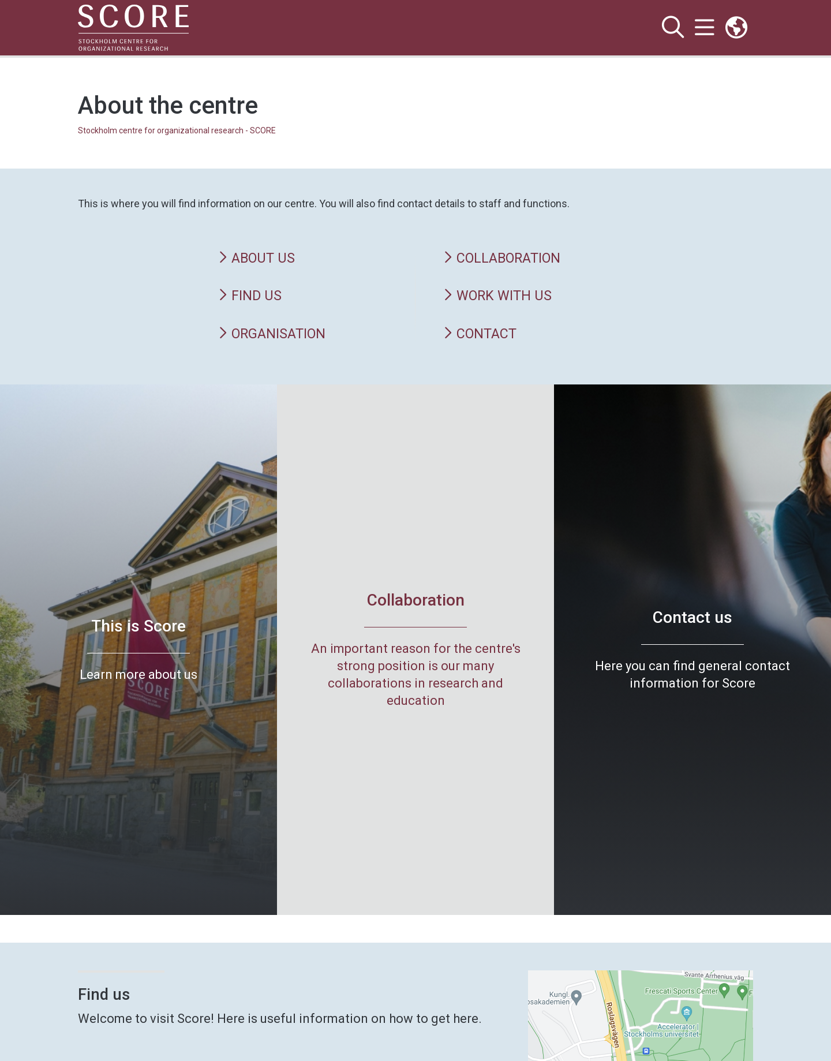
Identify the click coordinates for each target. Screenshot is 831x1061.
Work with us (497, 296)
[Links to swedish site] (736, 27)
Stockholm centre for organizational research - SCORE (177, 130)
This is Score (138, 626)
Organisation (271, 334)
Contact (479, 334)
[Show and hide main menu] (704, 27)
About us (256, 258)
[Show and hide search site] (673, 27)
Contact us (692, 617)
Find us (250, 296)
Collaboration (501, 258)
